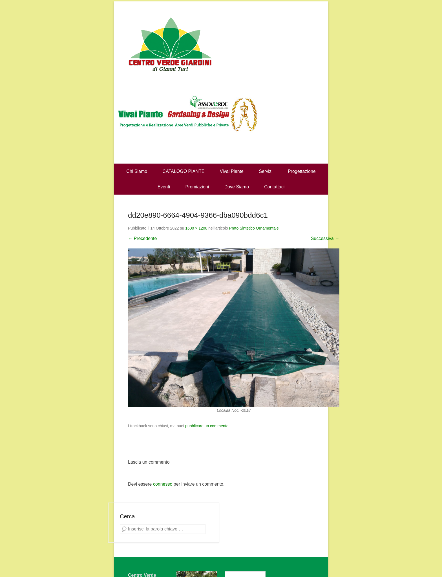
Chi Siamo (136, 171)
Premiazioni (197, 186)
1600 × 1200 (196, 228)
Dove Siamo (236, 186)
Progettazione (302, 171)
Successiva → (325, 238)
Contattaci (274, 186)
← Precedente (142, 238)
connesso (163, 484)
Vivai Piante (232, 171)
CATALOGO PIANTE (184, 171)
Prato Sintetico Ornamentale (254, 228)
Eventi (164, 186)
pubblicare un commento (206, 426)
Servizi (265, 171)
